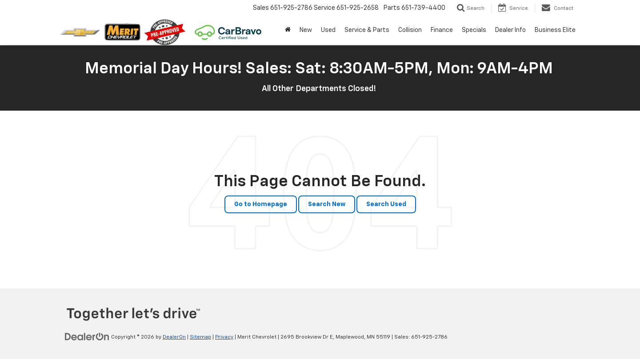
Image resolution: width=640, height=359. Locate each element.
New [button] (306, 30)
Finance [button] (442, 30)
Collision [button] (410, 30)
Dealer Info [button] (510, 30)
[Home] (287, 30)
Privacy (224, 337)
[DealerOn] (87, 337)
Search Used (386, 204)
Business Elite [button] (555, 30)
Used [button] (328, 30)
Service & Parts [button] (366, 30)
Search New (326, 204)
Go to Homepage (260, 204)
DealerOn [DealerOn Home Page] (174, 337)
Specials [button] (474, 30)
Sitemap (200, 337)
